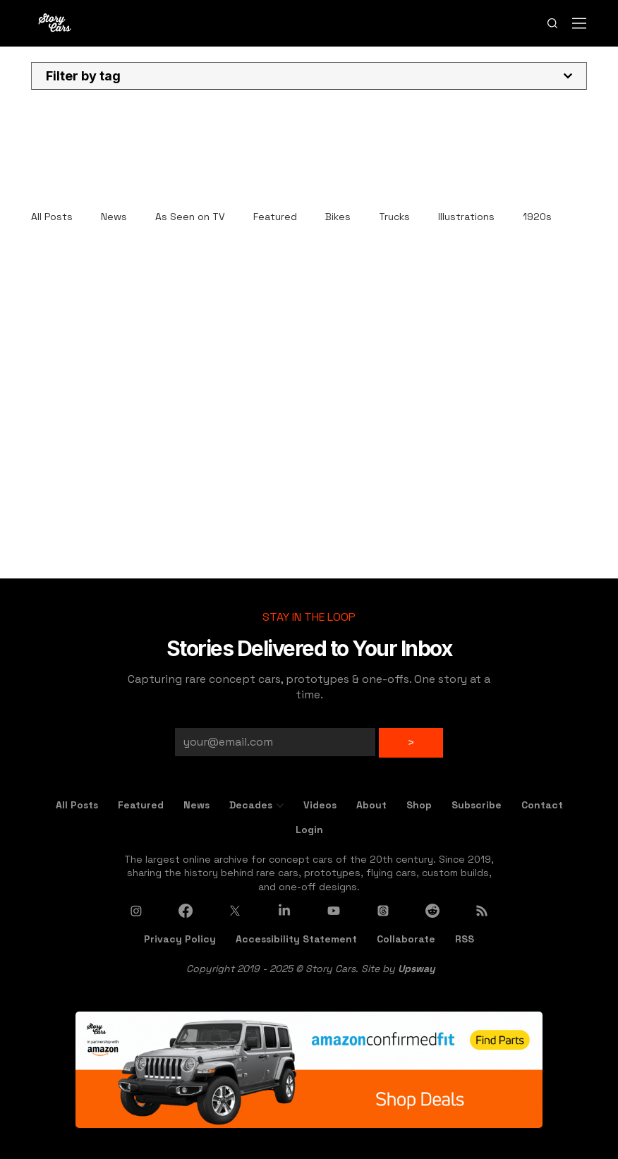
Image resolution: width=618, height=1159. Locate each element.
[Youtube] (334, 911)
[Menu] (580, 23)
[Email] (271, 742)
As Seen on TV (190, 216)
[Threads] (383, 911)
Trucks (394, 216)
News (114, 216)
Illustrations (466, 216)
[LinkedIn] (284, 911)
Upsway (416, 968)
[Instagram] (136, 911)
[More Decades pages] (280, 805)
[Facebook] (185, 911)
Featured (275, 216)
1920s (537, 216)
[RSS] (482, 911)
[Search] (552, 23)
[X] (235, 911)
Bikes (338, 216)
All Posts (52, 216)
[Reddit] (432, 911)
